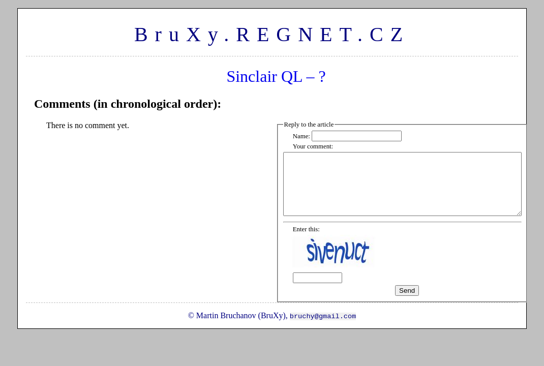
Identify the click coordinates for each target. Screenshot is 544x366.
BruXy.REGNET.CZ (272, 34)
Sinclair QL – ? (275, 76)
